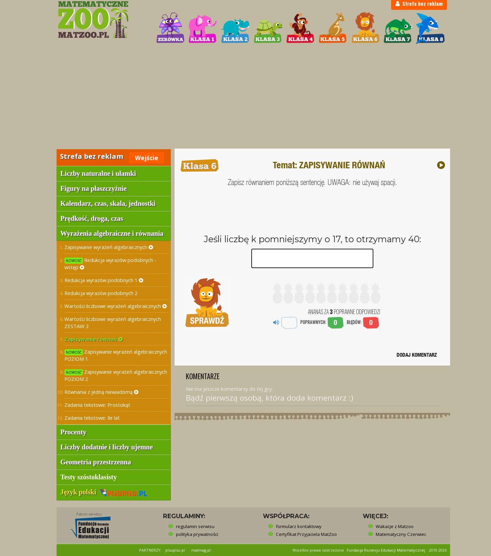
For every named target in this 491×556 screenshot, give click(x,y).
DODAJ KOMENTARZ (417, 355)
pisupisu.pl (175, 550)
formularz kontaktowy (299, 526)
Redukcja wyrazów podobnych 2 (100, 293)
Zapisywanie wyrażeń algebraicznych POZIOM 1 (115, 355)
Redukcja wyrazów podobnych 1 (103, 280)
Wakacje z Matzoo (395, 526)
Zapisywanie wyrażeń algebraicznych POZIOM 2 (115, 375)
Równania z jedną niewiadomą (101, 391)
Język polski (103, 492)
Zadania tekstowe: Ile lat (92, 417)
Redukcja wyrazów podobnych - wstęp (110, 264)
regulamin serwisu (195, 526)
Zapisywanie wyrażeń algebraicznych (108, 247)
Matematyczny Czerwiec (401, 534)
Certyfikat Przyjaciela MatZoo (306, 534)
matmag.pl (201, 550)
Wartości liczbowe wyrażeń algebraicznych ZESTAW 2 (112, 322)
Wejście (146, 158)
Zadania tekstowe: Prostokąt (97, 404)
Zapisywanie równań (93, 339)
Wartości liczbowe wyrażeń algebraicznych (115, 306)
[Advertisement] (245, 97)
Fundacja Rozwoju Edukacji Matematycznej (386, 550)
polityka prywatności (197, 534)
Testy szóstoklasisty (88, 477)
